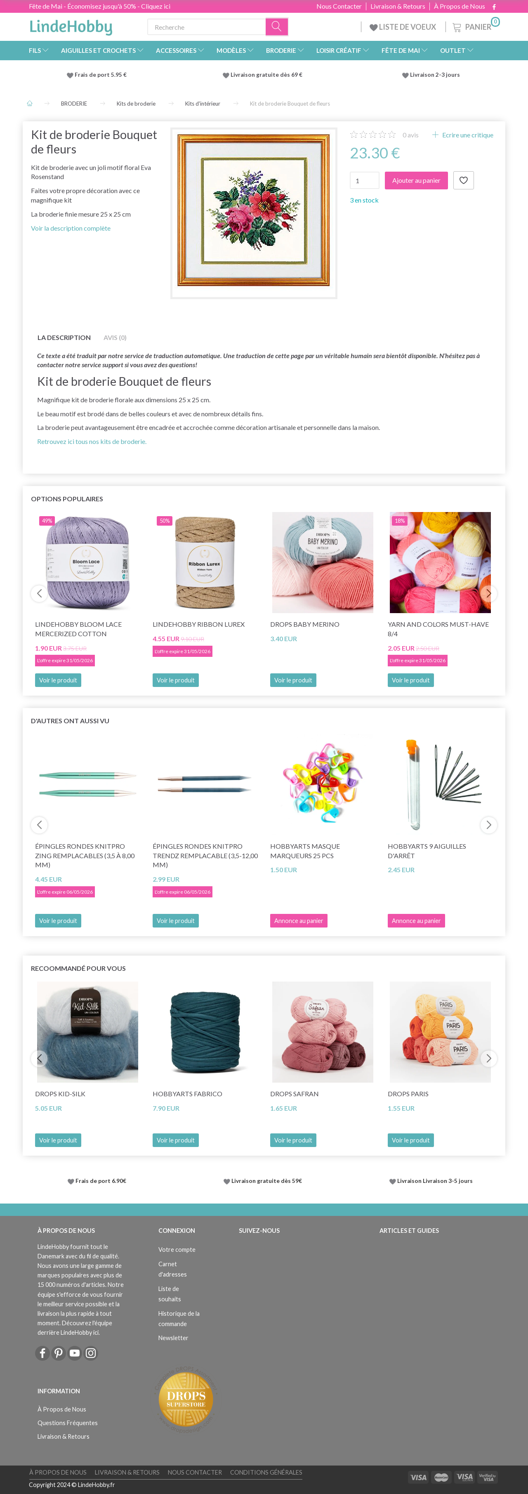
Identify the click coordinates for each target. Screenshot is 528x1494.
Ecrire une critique (467, 135)
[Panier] (475, 25)
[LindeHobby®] (71, 25)
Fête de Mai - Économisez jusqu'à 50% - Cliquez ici (99, 6)
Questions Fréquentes (68, 1422)
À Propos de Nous (459, 6)
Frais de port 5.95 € (101, 74)
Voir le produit (58, 680)
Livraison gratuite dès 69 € (268, 74)
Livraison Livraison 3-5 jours (435, 1181)
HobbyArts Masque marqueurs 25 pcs (305, 850)
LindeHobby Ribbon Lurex (199, 624)
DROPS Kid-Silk (60, 1093)
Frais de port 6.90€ (100, 1181)
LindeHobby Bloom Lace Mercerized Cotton (78, 628)
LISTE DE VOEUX (403, 26)
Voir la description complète (71, 228)
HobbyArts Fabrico (187, 1093)
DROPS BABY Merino (304, 624)
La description (64, 337)
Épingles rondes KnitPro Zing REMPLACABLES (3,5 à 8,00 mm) (84, 855)
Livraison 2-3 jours (435, 74)
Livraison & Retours (397, 6)
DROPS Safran (294, 1093)
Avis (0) (115, 337)
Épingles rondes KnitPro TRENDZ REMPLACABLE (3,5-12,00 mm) (205, 855)
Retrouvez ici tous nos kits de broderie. (91, 441)
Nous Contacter (339, 6)
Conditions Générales (266, 1472)
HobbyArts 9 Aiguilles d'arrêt (427, 850)
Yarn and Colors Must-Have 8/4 (438, 628)
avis (411, 135)
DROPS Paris (408, 1093)
